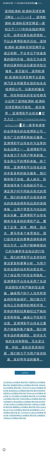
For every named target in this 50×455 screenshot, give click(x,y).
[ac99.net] (25, 372)
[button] (4, 450)
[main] (25, 184)
